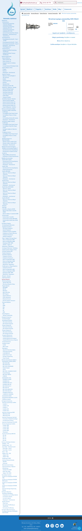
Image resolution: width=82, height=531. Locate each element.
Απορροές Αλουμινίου (6, 317)
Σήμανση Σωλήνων (6, 277)
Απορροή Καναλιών (6, 341)
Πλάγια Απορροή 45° (6, 330)
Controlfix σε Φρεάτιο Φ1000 (8, 209)
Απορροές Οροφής (7, 97)
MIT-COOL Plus (6, 292)
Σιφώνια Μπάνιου (6, 58)
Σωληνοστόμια (5, 215)
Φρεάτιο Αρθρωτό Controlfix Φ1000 (10, 213)
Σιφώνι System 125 (7, 61)
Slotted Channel (6, 367)
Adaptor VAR (6, 456)
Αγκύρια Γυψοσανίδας (53, 13)
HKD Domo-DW (6, 413)
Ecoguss (4, 69)
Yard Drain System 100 (8, 90)
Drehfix (4, 79)
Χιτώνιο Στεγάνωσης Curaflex (8, 423)
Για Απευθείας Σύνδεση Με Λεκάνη (10, 118)
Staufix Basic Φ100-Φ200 (7, 187)
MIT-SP (4, 289)
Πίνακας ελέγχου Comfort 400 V (10, 143)
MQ (3, 307)
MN (3, 303)
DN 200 (4, 440)
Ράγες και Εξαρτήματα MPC (9, 239)
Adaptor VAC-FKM (7, 473)
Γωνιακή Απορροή (6, 318)
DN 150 (4, 438)
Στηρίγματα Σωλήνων (7, 226)
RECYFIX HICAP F (7, 390)
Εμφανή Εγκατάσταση (7, 162)
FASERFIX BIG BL (7, 384)
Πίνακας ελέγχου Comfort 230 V (10, 141)
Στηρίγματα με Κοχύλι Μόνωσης (10, 233)
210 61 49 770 (46, 3)
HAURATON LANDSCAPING (9, 361)
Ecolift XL (4, 153)
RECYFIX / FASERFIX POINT (9, 371)
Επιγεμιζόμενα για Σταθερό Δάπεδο (10, 495)
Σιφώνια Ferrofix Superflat (8, 100)
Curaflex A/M (6, 409)
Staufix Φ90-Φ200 (6, 171)
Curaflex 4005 (6, 428)
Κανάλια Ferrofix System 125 (9, 105)
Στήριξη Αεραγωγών (6, 253)
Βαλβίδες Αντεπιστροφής (7, 158)
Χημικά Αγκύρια (5, 285)
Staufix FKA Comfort (7, 159)
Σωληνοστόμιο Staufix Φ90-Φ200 (10, 218)
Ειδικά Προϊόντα (43, 13)
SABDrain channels (6, 399)
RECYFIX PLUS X (7, 386)
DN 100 (4, 435)
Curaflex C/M (6, 405)
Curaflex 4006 (6, 427)
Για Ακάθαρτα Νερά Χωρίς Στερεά (10, 113)
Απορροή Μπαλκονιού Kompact (10, 338)
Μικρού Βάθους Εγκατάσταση (9, 154)
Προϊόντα (30, 9)
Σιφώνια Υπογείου (6, 74)
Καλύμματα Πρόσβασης (7, 493)
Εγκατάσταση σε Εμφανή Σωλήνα (10, 151)
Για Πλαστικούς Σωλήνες (8, 420)
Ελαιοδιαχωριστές (6, 37)
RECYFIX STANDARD (8, 366)
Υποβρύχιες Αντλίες (6, 132)
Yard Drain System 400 (8, 94)
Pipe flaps (4, 207)
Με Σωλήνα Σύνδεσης (7, 321)
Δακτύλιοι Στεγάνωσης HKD (8, 412)
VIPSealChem (5, 468)
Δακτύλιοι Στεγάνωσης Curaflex (9, 402)
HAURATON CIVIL (6, 377)
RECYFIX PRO (6, 363)
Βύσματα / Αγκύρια (6, 276)
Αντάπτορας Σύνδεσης (7, 351)
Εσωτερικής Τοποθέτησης (8, 507)
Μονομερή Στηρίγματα (8, 228)
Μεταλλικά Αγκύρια (6, 281)
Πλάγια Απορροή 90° (6, 325)
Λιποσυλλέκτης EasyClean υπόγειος (10, 32)
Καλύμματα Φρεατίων (6, 491)
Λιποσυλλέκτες (5, 22)
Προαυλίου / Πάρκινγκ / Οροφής (9, 87)
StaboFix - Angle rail (7, 244)
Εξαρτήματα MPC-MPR (8, 243)
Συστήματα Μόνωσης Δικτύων (8, 509)
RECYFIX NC (6, 387)
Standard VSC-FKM (7, 469)
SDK (4, 312)
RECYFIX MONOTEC (8, 389)
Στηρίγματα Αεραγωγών (8, 234)
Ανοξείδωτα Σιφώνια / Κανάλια (9, 98)
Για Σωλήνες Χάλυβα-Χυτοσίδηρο (10, 418)
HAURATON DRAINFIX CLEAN (9, 397)
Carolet (4, 344)
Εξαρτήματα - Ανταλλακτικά (9, 72)
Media (54, 9)
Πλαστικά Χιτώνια (7, 299)
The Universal (6, 77)
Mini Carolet (5, 346)
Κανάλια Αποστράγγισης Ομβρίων (9, 359)
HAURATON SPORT (7, 396)
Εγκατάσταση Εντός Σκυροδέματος (10, 149)
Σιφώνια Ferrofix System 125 (9, 102)
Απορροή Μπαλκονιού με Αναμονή (10, 340)
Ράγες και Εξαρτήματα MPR (9, 241)
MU (3, 308)
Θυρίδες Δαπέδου (6, 501)
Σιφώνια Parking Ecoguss (8, 89)
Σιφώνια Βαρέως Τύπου (7, 67)
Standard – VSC (5, 443)
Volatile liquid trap (7, 80)
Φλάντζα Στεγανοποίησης (7, 465)
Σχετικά (22, 9)
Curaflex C (5, 404)
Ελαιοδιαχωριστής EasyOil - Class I (10, 42)
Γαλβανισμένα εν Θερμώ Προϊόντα (9, 266)
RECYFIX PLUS (6, 364)
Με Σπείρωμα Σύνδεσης (8, 323)
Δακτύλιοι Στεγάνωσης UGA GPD (9, 422)
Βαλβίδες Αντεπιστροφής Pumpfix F (10, 148)
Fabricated (5, 463)
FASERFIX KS (6, 381)
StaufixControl (5, 180)
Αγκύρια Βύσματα (35, 13)
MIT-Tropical (5, 294)
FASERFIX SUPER (7, 379)
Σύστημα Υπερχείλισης (8, 356)
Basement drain (6, 84)
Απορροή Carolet (6, 343)
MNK (4, 305)
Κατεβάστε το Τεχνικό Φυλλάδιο (69, 44)
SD (3, 310)
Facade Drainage (6, 372)
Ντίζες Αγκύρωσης (7, 297)
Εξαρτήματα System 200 (8, 85)
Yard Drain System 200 (8, 92)
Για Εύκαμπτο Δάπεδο (7, 496)
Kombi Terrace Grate (7, 354)
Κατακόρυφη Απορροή (7, 320)
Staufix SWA (5, 166)
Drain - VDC (5, 451)
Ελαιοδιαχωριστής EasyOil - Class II (10, 43)
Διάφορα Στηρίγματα (7, 236)
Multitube (4, 205)
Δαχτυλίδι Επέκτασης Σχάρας (9, 349)
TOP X (4, 369)
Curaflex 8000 (6, 430)
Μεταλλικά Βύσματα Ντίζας (9, 284)
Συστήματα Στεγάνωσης (7, 401)
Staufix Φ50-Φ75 (6, 198)
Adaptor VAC (6, 455)
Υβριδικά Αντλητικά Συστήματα (9, 146)
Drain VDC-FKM (6, 471)
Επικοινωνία (67, 9)
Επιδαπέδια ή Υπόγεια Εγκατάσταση (10, 156)
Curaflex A (5, 407)
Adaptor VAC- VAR (6, 453)
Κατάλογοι (48, 9)
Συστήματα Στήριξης (6, 223)
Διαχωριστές (4, 20)
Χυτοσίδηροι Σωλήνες (6, 474)
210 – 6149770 (27, 526)
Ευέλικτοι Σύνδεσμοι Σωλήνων (8, 442)
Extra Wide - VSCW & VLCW (8, 446)
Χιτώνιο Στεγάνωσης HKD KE (8, 433)
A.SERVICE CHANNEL (8, 394)
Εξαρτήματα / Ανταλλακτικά (9, 499)
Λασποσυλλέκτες (6, 48)
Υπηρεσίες (39, 9)
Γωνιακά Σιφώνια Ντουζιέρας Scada (10, 66)
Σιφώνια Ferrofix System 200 (9, 103)
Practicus (5, 70)
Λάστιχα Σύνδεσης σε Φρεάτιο (8, 466)
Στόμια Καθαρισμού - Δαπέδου (9, 107)
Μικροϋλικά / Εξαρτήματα (8, 246)
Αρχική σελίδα (26, 13)
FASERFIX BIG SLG (7, 382)
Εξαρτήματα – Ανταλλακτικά (9, 178)
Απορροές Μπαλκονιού (7, 335)
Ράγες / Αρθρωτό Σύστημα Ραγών (9, 238)
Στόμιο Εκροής (6, 358)
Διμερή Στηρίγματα (7, 230)
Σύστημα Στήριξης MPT (7, 251)
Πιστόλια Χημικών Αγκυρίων (9, 300)
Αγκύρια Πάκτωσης (7, 282)
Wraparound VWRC (6, 458)
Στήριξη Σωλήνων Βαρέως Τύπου (9, 249)
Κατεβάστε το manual (69, 37)
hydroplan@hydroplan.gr (29, 3)
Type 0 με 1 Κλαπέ (7, 188)
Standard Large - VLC (7, 445)
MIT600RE (5, 287)
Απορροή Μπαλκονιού (7, 336)
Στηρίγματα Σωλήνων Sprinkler (9, 231)
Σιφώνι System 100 (7, 59)
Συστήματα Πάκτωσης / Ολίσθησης (9, 248)
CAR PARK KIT (6, 353)
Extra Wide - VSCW (7, 448)
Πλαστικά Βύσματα (6, 302)
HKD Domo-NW (6, 415)
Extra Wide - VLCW (7, 450)
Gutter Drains (6, 95)
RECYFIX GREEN (7, 374)
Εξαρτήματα (5, 348)
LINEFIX (5, 376)
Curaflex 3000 (6, 425)
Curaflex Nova (6, 410)
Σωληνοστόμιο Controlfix (8, 217)
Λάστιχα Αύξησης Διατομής (8, 460)
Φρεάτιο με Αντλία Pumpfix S (9, 75)
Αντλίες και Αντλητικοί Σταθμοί (8, 108)
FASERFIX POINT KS (8, 392)
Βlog (60, 9)
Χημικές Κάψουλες (7, 295)
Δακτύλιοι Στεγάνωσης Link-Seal (9, 417)
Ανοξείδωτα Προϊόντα (7, 254)
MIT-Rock (5, 290)
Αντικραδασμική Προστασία (8, 225)
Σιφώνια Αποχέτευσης (6, 56)
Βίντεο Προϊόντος (65, 41)
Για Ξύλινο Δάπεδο (7, 498)
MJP (60, 13)
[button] (49, 518)
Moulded (5, 461)
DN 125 (4, 437)
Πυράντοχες (5, 503)
